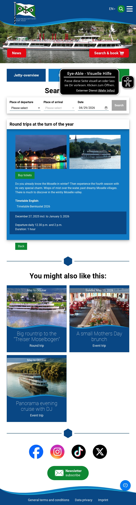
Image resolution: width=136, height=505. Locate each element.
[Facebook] (36, 452)
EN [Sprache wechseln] (111, 9)
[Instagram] (57, 452)
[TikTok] (79, 452)
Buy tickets (25, 175)
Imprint (103, 500)
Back (21, 246)
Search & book (106, 53)
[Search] (121, 8)
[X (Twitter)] (100, 452)
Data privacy (83, 500)
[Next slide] (116, 152)
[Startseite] (25, 13)
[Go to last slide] (19, 152)
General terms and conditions (48, 500)
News (16, 53)
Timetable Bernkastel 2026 (33, 206)
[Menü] (129, 8)
